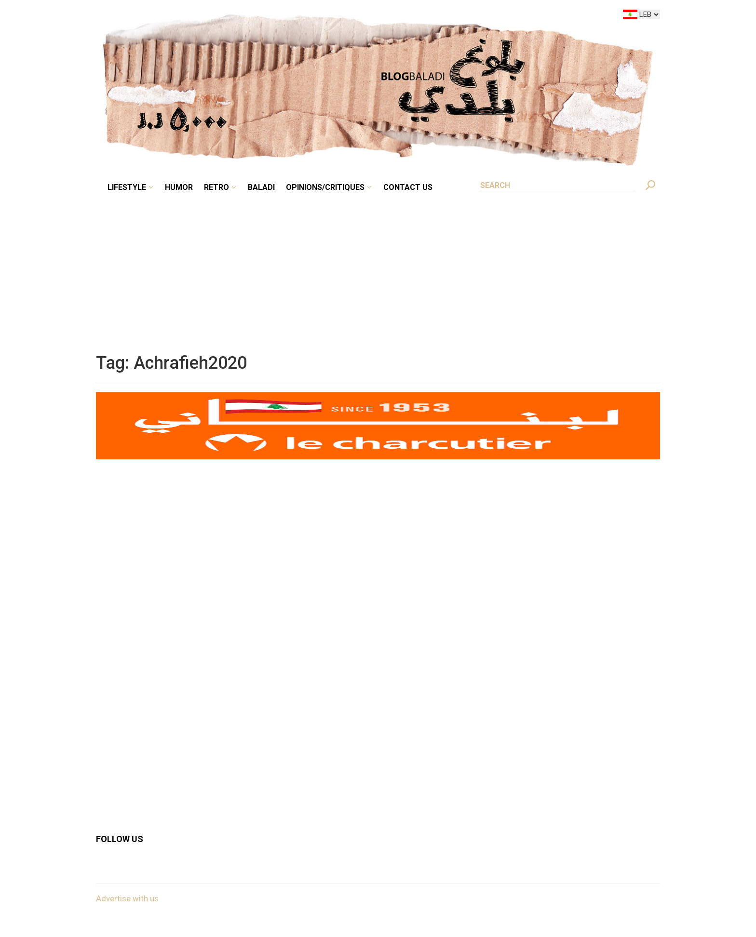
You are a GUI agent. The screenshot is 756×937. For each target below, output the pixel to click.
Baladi (261, 187)
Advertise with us (127, 898)
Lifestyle (127, 187)
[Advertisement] (378, 267)
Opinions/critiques (325, 187)
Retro (216, 187)
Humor (179, 187)
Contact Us (407, 187)
